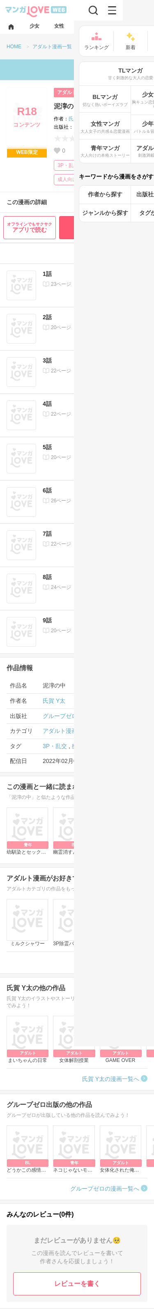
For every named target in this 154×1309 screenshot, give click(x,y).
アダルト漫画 (60, 730)
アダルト (67, 92)
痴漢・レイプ (105, 165)
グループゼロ (88, 127)
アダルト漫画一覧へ (113, 962)
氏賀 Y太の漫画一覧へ (110, 1079)
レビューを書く (77, 1283)
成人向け (67, 179)
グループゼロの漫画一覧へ (104, 1188)
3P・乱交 (67, 165)
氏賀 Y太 (78, 119)
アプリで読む (29, 227)
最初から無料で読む (105, 227)
